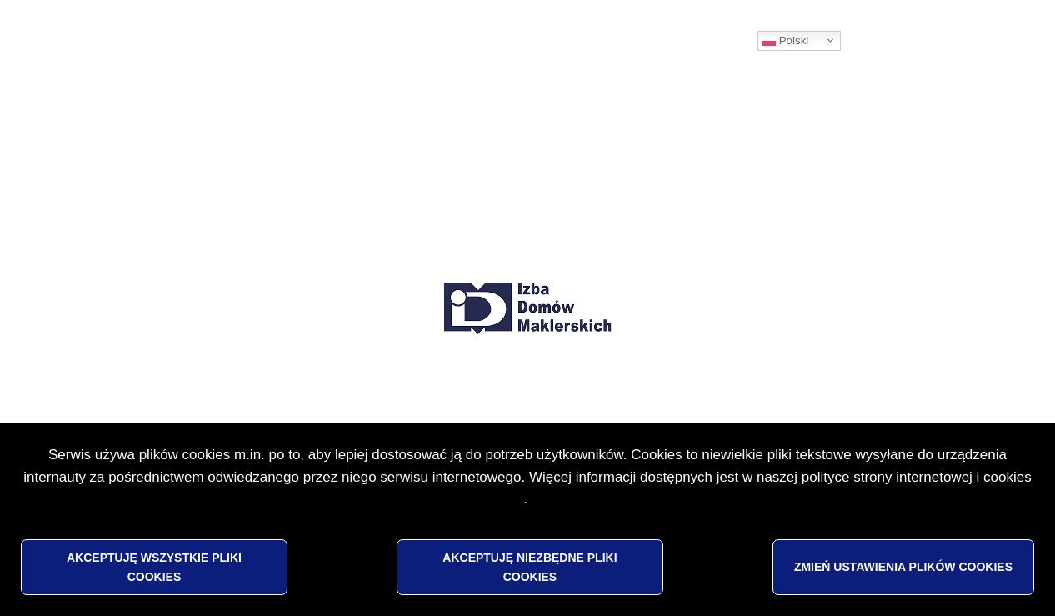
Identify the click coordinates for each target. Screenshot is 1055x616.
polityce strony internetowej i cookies (917, 477)
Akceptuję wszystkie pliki (154, 567)
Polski (785, 41)
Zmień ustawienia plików (903, 566)
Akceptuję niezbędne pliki (529, 567)
